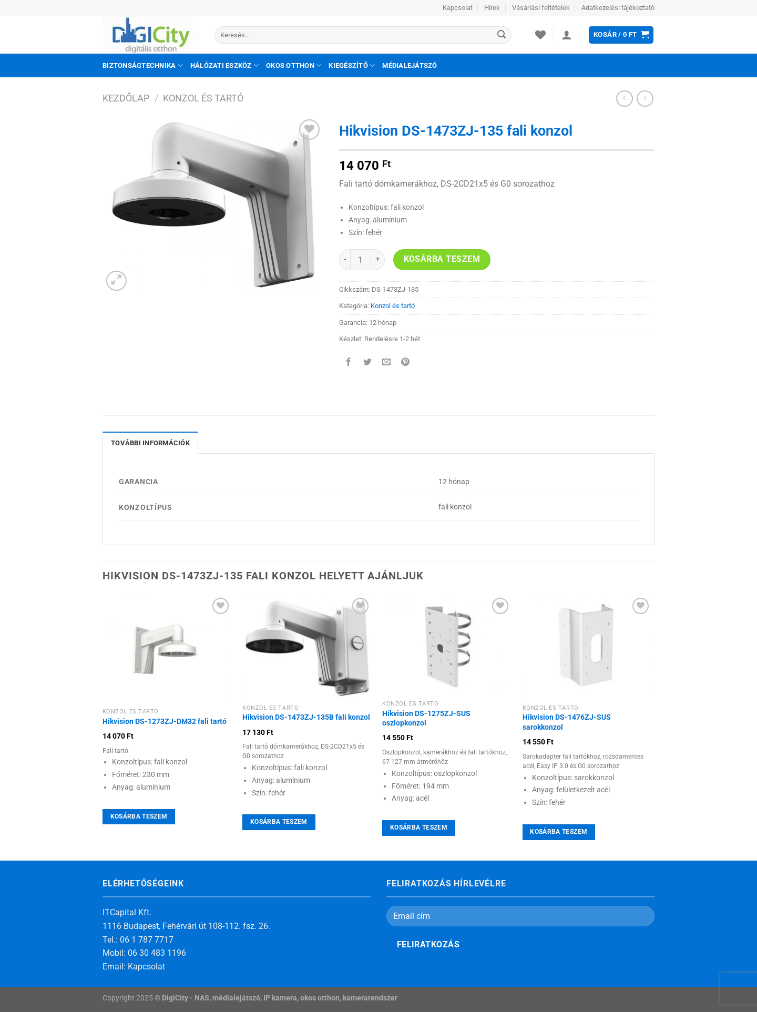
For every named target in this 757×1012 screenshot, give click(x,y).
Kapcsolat (458, 8)
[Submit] (501, 35)
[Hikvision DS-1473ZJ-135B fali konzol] (307, 647)
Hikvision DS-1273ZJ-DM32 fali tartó (165, 721)
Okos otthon (293, 65)
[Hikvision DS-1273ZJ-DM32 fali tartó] (167, 649)
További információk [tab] (150, 443)
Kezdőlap (126, 98)
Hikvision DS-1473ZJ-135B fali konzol (306, 717)
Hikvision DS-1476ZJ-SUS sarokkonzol (567, 722)
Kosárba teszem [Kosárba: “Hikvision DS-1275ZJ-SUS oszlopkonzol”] (418, 827)
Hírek (492, 8)
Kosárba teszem (442, 259)
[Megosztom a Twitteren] (367, 363)
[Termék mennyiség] (360, 259)
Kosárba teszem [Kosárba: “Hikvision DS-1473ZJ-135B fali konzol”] (279, 821)
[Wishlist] (540, 34)
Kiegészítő (352, 65)
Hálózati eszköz (224, 65)
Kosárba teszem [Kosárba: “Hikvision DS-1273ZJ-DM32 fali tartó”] (139, 816)
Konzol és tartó (203, 98)
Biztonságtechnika (143, 65)
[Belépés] (566, 34)
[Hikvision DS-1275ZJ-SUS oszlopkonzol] (447, 644)
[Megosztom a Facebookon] (348, 363)
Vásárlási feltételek (541, 8)
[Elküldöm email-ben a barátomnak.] (386, 363)
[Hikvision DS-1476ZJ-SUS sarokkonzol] (587, 647)
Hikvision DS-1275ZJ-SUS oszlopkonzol (426, 718)
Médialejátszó (409, 65)
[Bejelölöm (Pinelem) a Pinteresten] (405, 363)
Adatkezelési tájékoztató (617, 8)
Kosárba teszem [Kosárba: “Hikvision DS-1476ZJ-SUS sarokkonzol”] (558, 831)
